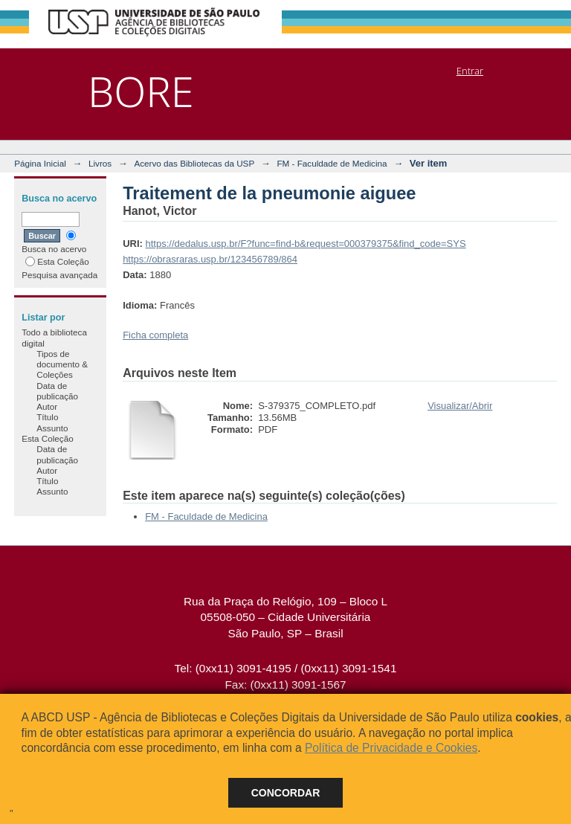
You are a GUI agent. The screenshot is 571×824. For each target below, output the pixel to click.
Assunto (52, 428)
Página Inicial (40, 163)
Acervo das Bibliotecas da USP (194, 163)
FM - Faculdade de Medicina (332, 163)
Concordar (285, 793)
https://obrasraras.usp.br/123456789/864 (210, 259)
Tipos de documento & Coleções (62, 364)
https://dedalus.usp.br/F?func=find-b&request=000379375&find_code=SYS (305, 243)
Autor (46, 406)
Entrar (470, 70)
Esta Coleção (57, 261)
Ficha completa (155, 335)
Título (47, 417)
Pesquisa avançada (59, 275)
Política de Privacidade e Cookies (391, 747)
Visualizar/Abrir (460, 405)
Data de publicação (57, 391)
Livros (100, 163)
